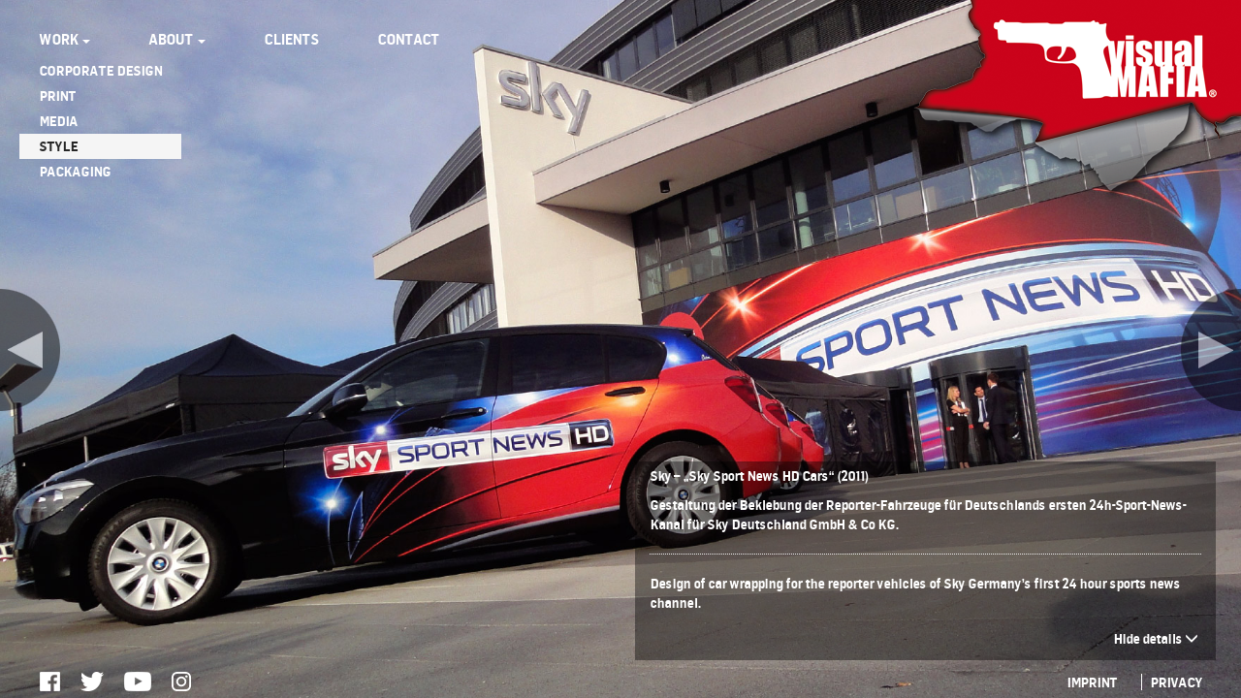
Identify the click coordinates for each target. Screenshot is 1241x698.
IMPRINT (1091, 682)
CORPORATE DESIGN (100, 70)
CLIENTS (291, 39)
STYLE (58, 146)
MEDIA (58, 120)
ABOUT (177, 39)
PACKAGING (75, 171)
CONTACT (408, 39)
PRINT (57, 95)
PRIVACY (1176, 682)
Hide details (1155, 638)
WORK (64, 39)
